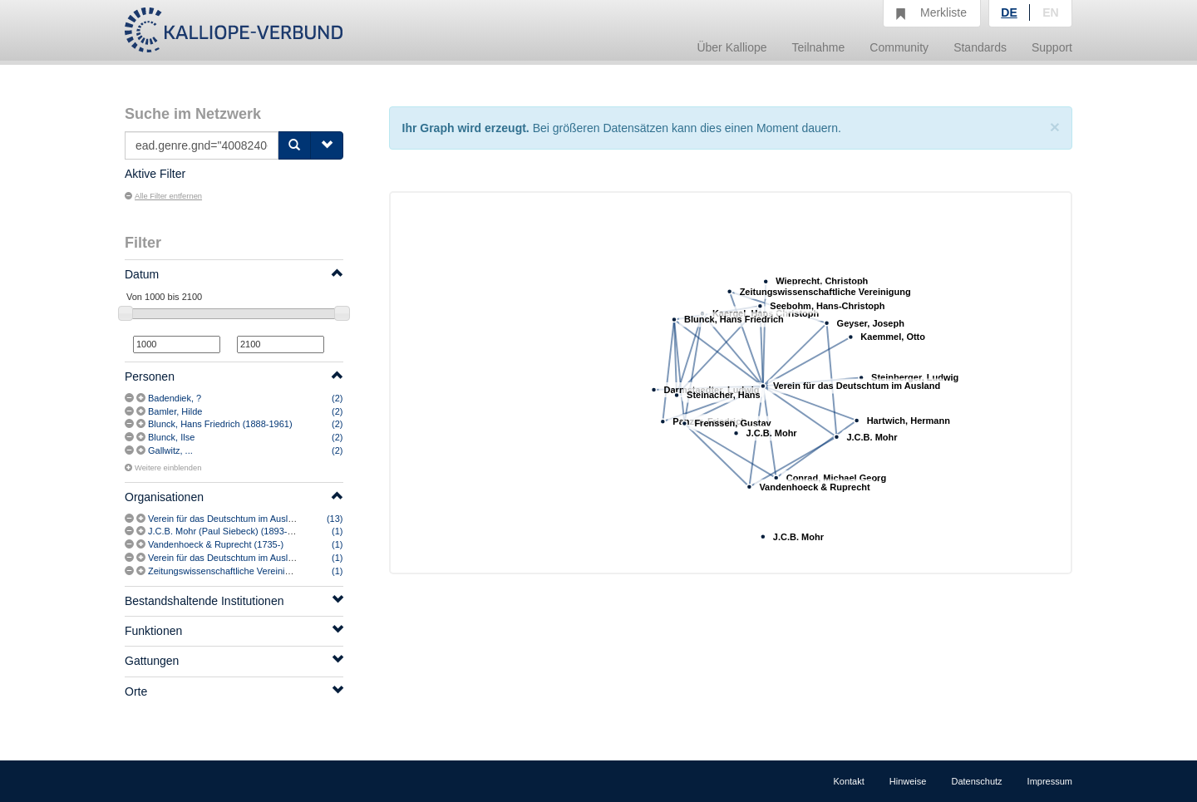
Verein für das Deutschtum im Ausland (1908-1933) (251, 519)
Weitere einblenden (163, 468)
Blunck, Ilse (171, 437)
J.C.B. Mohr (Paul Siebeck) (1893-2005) (229, 531)
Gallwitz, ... (170, 450)
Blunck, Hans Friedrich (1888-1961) (220, 424)
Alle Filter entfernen (163, 196)
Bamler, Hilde (175, 411)
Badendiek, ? (174, 398)
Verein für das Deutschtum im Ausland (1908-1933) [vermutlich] (276, 558)
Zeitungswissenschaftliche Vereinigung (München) (250, 571)
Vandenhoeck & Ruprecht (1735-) (215, 544)
